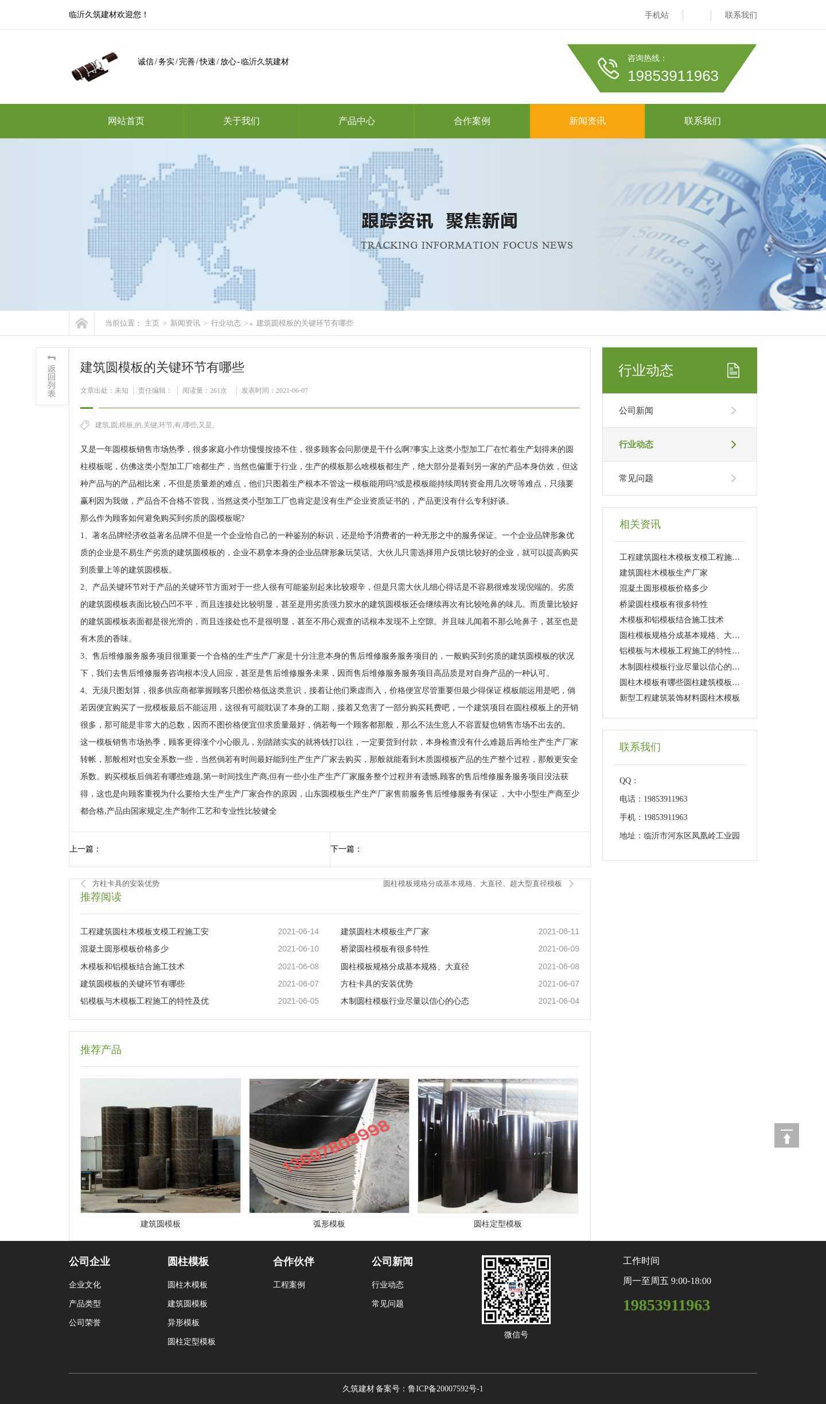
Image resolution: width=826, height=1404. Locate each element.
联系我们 (741, 15)
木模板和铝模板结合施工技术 (132, 966)
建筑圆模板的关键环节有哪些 (304, 323)
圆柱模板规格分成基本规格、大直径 (405, 966)
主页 (152, 323)
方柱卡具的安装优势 (125, 883)
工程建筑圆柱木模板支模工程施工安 (144, 931)
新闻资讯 (587, 121)
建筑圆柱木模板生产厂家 (385, 931)
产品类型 (85, 1303)
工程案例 (289, 1285)
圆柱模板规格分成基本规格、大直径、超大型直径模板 (472, 883)
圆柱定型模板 (191, 1341)
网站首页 (126, 121)
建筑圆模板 (187, 1303)
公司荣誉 (85, 1322)
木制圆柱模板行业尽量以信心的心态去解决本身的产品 (716, 667)
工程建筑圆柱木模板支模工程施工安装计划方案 (704, 557)
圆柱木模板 (187, 1285)
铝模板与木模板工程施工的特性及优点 (688, 651)
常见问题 (636, 478)
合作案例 (472, 121)
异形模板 (183, 1322)
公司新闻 (636, 410)
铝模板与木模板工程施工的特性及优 (144, 1001)
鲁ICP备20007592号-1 (445, 1388)
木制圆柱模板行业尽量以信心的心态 (405, 1001)
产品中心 (356, 121)
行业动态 (226, 323)
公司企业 (89, 1261)
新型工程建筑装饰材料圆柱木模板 (680, 698)
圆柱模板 (188, 1261)
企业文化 (85, 1285)
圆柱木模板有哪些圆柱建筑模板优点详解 (692, 682)
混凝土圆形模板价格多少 (124, 949)
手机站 (657, 15)
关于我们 (241, 121)
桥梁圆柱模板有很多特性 (385, 949)
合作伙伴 (293, 1261)
